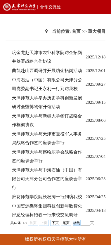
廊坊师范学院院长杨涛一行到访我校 (47, 196)
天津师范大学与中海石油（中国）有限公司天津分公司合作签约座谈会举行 (47, 179)
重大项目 (96, 31)
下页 (55, 223)
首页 (76, 31)
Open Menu (103, 7)
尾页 (66, 223)
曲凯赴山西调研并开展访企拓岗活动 (47, 70)
